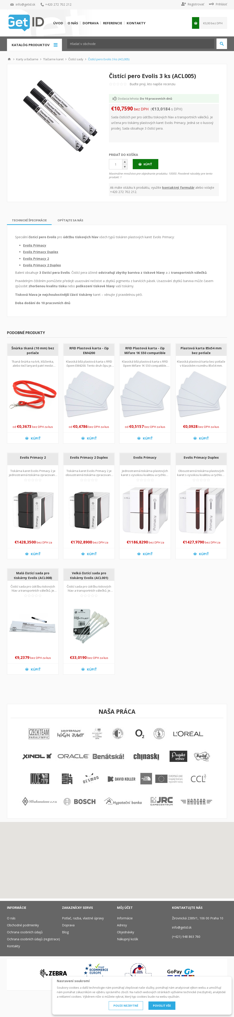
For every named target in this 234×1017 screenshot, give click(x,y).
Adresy (122, 925)
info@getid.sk (25, 4)
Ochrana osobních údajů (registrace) (33, 939)
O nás (73, 23)
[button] (125, 164)
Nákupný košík (127, 939)
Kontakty (136, 23)
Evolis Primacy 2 (36, 258)
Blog (65, 932)
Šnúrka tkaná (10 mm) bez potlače (32, 350)
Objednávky (125, 932)
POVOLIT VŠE (162, 1006)
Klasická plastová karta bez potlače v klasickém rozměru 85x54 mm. (201, 363)
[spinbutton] (115, 164)
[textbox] (140, 44)
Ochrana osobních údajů (25, 932)
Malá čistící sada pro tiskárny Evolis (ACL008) (33, 575)
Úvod (58, 23)
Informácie (125, 918)
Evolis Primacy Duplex (40, 252)
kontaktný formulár (178, 187)
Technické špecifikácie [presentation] (29, 220)
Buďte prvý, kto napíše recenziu (152, 84)
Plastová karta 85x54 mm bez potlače (201, 350)
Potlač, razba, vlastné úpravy (83, 918)
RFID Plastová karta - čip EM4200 (89, 350)
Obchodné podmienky (23, 925)
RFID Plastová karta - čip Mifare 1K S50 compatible (145, 350)
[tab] (29, 220)
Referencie (112, 23)
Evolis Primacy (34, 245)
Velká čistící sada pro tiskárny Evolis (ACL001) (89, 575)
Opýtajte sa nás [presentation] (70, 220)
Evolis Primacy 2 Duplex (42, 265)
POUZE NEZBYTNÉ (125, 1006)
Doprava (91, 23)
